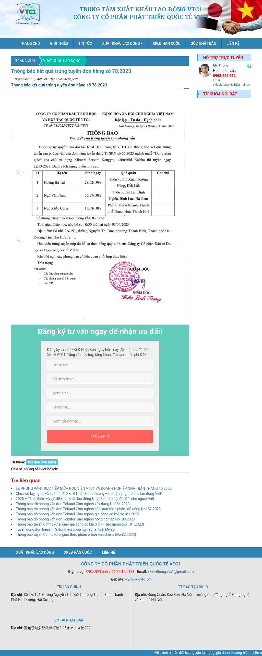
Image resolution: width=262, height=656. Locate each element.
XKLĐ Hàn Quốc (167, 43)
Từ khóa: (18, 462)
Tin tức (85, 43)
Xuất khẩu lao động (61, 61)
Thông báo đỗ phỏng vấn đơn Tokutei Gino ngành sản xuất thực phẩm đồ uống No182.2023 (88, 509)
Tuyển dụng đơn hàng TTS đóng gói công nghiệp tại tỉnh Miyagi (66, 529)
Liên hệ (233, 43)
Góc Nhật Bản (203, 43)
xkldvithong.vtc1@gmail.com (232, 84)
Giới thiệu (59, 43)
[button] (122, 43)
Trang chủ (30, 43)
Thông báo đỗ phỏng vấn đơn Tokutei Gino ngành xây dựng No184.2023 (73, 504)
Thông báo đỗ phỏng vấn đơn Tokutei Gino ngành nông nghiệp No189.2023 (75, 519)
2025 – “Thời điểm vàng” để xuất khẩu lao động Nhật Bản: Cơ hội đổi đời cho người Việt (85, 499)
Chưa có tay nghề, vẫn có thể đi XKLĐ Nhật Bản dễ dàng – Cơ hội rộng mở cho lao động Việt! (89, 494)
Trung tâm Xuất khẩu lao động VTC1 (28, 15)
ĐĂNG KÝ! (100, 436)
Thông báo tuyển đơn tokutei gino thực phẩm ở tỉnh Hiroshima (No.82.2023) (76, 534)
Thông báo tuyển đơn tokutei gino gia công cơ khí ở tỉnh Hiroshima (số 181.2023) (80, 524)
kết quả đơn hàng (42, 462)
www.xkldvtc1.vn (138, 579)
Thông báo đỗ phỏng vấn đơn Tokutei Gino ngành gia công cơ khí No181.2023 (77, 514)
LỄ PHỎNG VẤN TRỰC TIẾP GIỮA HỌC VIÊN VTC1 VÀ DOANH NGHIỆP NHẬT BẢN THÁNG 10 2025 (94, 488)
